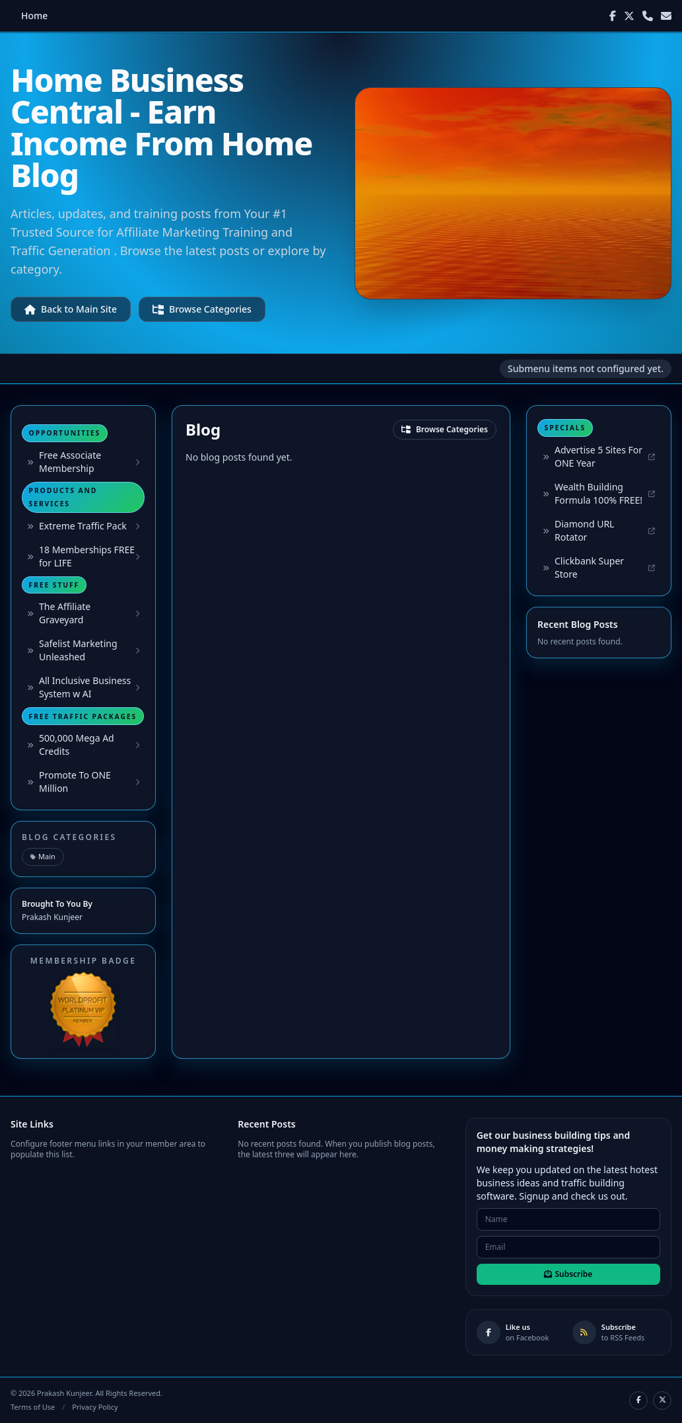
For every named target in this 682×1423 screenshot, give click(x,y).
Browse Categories (202, 309)
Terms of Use (33, 1407)
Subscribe (568, 1274)
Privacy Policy (95, 1407)
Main (42, 856)
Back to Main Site (70, 309)
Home (34, 15)
